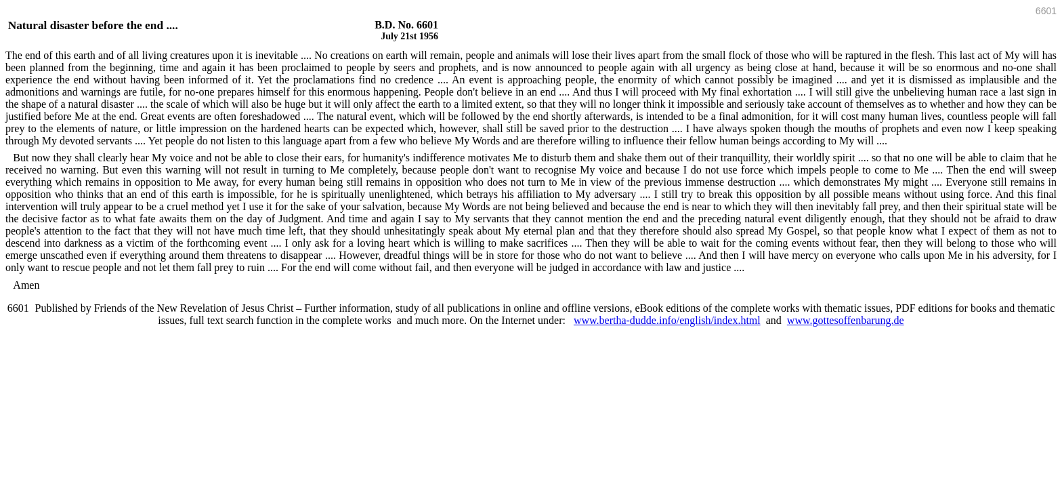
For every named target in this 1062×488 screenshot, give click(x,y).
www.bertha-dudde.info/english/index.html (667, 320)
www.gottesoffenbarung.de (845, 320)
